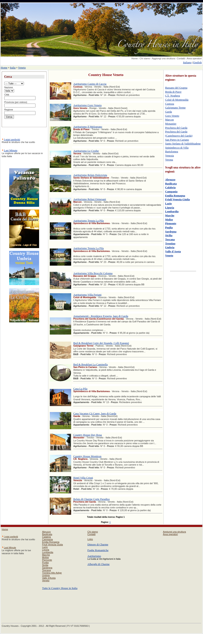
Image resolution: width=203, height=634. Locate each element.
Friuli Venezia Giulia (177, 199)
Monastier (171, 123)
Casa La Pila (80, 388)
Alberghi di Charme (98, 564)
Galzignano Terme (175, 107)
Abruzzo (170, 179)
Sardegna (171, 231)
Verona (169, 159)
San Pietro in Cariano (177, 139)
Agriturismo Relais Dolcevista (90, 175)
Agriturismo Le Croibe (86, 150)
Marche (169, 215)
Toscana (170, 239)
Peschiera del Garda (176, 127)
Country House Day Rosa (87, 434)
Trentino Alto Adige (52, 572)
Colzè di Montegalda (176, 99)
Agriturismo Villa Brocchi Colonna (93, 273)
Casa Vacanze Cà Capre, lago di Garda (94, 413)
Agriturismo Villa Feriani (87, 294)
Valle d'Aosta (173, 251)
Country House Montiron (87, 456)
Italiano (187, 62)
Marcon (169, 119)
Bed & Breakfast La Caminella (90, 364)
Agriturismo (94, 556)
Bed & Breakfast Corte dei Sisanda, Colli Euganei (101, 343)
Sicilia (168, 235)
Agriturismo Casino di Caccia (89, 83)
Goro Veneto (172, 115)
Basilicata (171, 183)
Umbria (169, 247)
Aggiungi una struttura (163, 58)
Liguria (169, 207)
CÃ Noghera (172, 95)
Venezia (169, 155)
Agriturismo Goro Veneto (87, 105)
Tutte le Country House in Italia (59, 588)
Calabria (170, 187)
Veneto (22, 67)
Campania (171, 191)
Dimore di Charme (97, 544)
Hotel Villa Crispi (83, 477)
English (197, 62)
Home (134, 58)
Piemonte (170, 223)
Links (90, 539)
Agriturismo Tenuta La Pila (88, 220)
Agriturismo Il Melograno (87, 126)
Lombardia (172, 211)
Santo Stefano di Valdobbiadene (183, 143)
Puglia (169, 227)
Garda (168, 111)
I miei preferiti (12, 139)
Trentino (170, 243)
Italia (13, 67)
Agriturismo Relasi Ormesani (89, 199)
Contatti (181, 58)
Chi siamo (145, 58)
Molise (169, 219)
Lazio (168, 203)
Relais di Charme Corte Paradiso (91, 499)
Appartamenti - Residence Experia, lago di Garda (100, 316)
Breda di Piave (173, 91)
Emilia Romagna (175, 195)
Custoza (169, 103)
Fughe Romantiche (98, 550)
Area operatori (194, 58)
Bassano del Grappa (176, 87)
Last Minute (10, 150)
